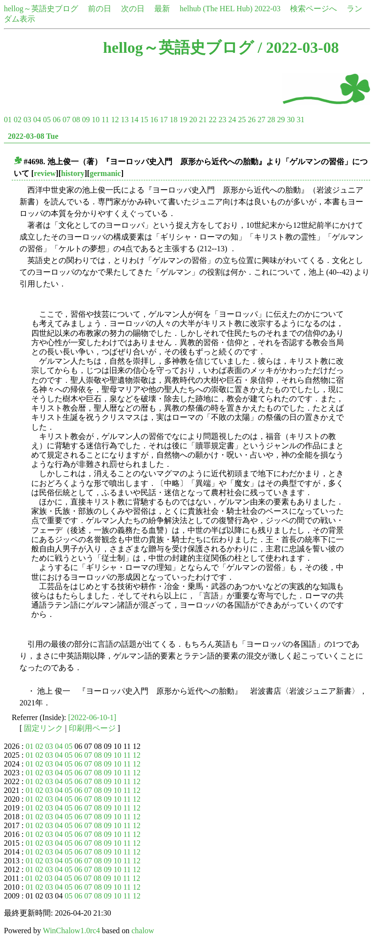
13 (124, 119)
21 (203, 119)
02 (17, 119)
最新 (162, 8)
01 (8, 119)
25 (242, 119)
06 (57, 119)
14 (134, 119)
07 (66, 119)
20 (193, 119)
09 (86, 119)
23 (222, 119)
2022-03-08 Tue (33, 136)
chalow (142, 930)
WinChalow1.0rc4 (71, 930)
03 (27, 119)
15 (144, 119)
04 (37, 119)
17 (163, 119)
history (72, 173)
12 (115, 119)
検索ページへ (313, 8)
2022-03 (267, 8)
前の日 (99, 8)
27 (261, 119)
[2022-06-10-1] (92, 717)
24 (232, 119)
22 (212, 119)
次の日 (133, 8)
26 (251, 119)
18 (173, 119)
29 (281, 119)
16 (154, 119)
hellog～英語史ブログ (41, 8)
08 (76, 119)
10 (96, 119)
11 (105, 119)
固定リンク (43, 728)
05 (47, 119)
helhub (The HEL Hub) (216, 8)
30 (290, 119)
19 (183, 119)
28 (271, 119)
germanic (105, 173)
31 (300, 119)
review (45, 173)
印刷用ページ (92, 728)
